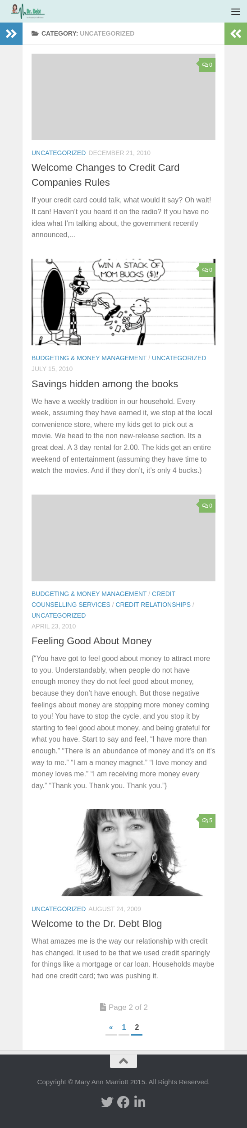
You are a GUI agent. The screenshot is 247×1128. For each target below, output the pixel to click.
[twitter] (107, 1102)
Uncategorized (59, 152)
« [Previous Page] (111, 1027)
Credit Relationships (153, 604)
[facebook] (123, 1102)
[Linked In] (139, 1102)
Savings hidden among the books (105, 384)
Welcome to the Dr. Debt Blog (97, 923)
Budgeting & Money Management (89, 358)
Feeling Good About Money (92, 641)
